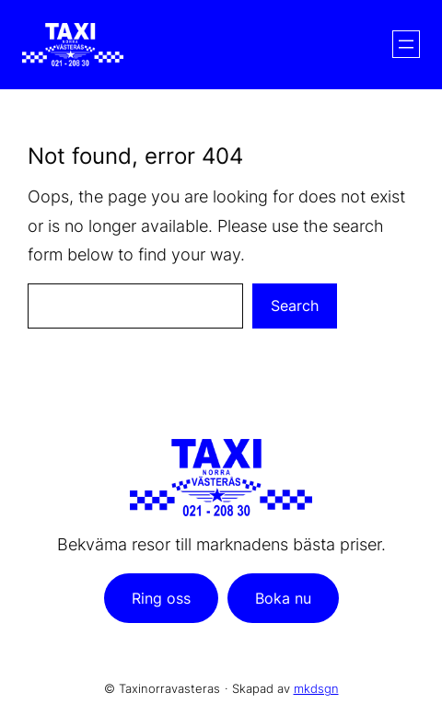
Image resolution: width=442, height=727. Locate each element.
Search (295, 305)
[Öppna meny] (406, 44)
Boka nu (283, 598)
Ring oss (161, 598)
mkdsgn (316, 688)
